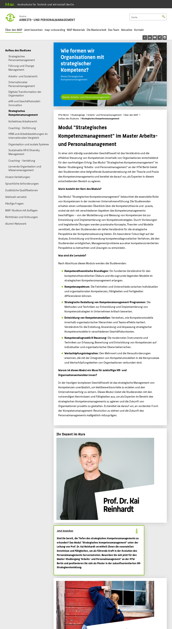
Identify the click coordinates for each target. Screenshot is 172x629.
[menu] (157, 37)
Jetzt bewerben (33, 30)
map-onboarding (55, 30)
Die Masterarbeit (96, 30)
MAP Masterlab (76, 30)
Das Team (113, 30)
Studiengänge (78, 115)
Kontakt (139, 30)
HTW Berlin (63, 115)
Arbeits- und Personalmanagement (105, 115)
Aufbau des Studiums (68, 118)
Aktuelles (126, 30)
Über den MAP (13, 30)
